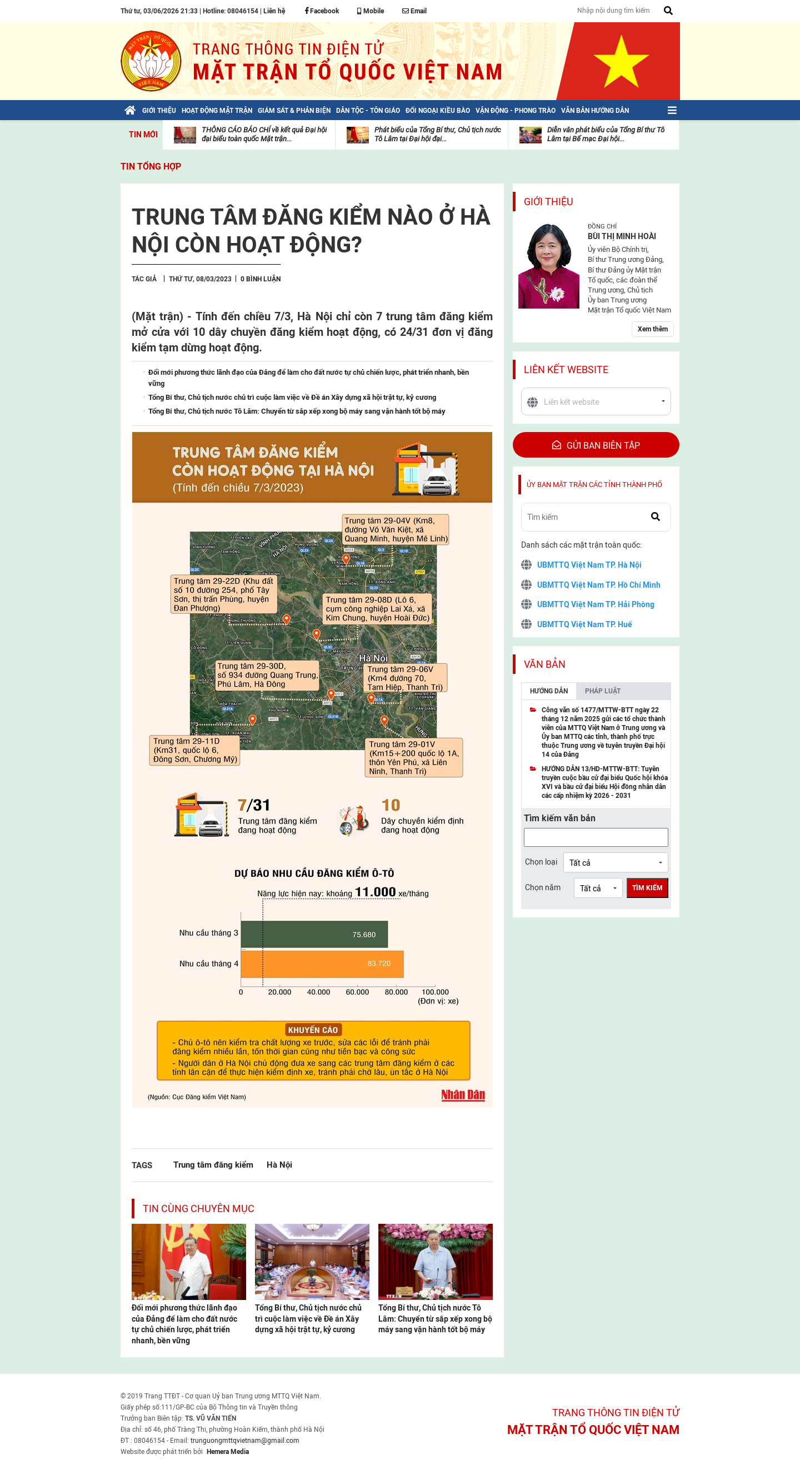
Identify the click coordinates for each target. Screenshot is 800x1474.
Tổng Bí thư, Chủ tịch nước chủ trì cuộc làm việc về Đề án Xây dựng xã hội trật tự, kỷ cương (308, 1318)
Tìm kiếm (647, 888)
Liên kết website (566, 369)
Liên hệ (274, 11)
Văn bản (545, 664)
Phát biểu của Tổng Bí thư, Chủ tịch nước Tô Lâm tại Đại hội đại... (437, 134)
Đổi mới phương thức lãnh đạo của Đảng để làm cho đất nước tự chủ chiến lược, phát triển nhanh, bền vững (184, 1324)
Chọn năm (543, 887)
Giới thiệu (548, 201)
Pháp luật (603, 691)
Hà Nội (279, 1164)
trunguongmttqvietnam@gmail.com (245, 1441)
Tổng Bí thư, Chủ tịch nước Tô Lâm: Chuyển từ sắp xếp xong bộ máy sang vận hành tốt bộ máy (435, 1318)
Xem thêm (653, 329)
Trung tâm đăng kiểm (213, 1164)
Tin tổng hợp (151, 166)
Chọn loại (541, 861)
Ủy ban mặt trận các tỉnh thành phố (594, 484)
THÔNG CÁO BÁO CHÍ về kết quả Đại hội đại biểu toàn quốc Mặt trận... (264, 134)
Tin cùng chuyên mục (198, 1208)
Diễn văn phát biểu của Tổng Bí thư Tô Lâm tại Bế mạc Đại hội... (605, 134)
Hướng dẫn (549, 691)
